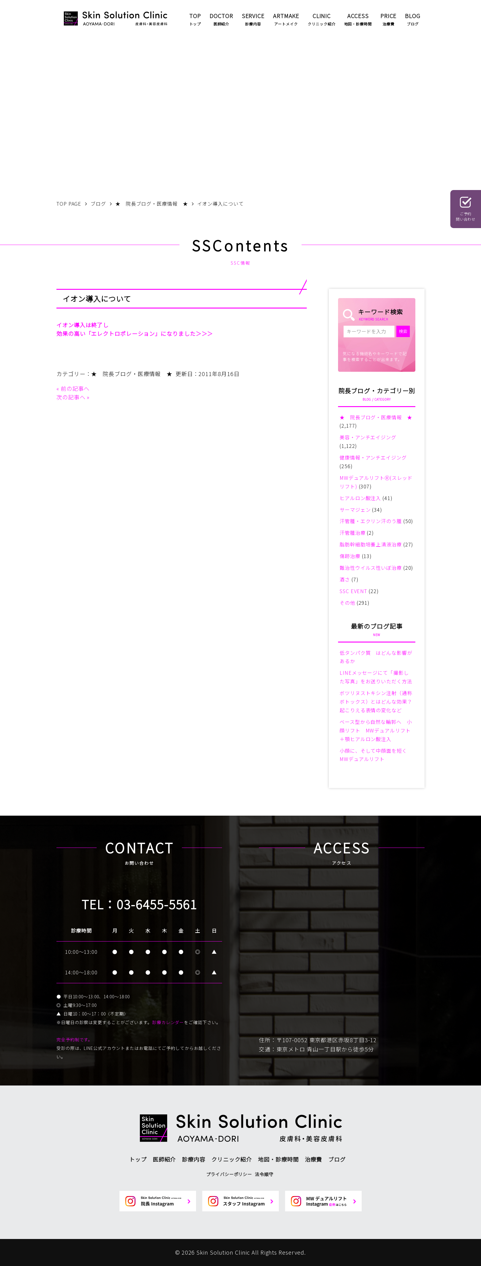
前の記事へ (75, 388)
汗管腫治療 (353, 532)
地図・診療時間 (278, 1159)
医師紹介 (164, 1159)
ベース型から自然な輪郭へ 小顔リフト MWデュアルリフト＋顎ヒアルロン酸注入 (376, 730)
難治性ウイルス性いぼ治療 (371, 567)
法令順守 (264, 1174)
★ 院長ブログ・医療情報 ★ (131, 374)
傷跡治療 (350, 556)
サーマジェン (355, 509)
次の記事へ (71, 397)
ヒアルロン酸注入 (360, 498)
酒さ (345, 579)
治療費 (313, 1159)
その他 (347, 602)
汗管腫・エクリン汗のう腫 (371, 521)
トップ (138, 1159)
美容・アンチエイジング (368, 437)
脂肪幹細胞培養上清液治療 (371, 544)
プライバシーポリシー (229, 1174)
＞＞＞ (204, 333)
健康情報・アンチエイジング (373, 457)
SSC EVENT (353, 591)
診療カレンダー (168, 1022)
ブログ (337, 1159)
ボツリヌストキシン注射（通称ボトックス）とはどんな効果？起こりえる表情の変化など (376, 701)
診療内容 (193, 1159)
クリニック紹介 (231, 1159)
